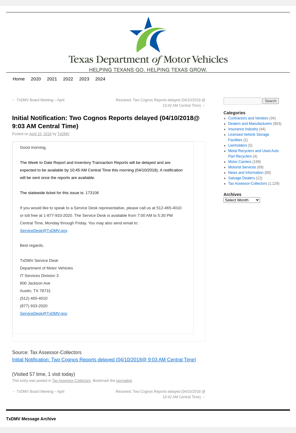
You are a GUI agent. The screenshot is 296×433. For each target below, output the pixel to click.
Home (19, 78)
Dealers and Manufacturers (250, 124)
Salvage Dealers (241, 178)
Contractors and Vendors (248, 118)
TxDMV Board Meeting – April (38, 100)
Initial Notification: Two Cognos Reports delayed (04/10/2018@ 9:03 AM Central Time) (104, 359)
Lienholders (237, 145)
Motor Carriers (240, 162)
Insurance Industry (243, 129)
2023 (84, 78)
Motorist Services (242, 167)
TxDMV (63, 134)
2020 (36, 78)
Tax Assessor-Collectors (71, 381)
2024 (100, 78)
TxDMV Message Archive (31, 418)
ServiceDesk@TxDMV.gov (43, 230)
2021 (52, 78)
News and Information (246, 173)
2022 (68, 78)
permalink (124, 381)
